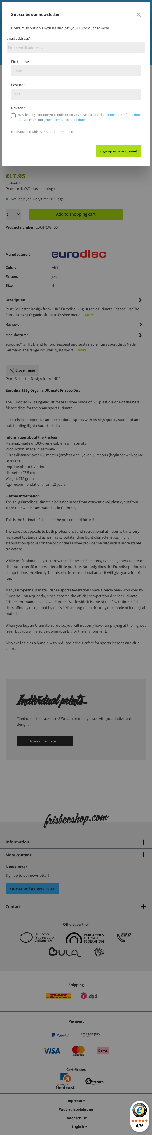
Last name (20, 84)
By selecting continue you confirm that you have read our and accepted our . (79, 117)
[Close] (138, 14)
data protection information (120, 114)
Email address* (18, 38)
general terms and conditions (64, 119)
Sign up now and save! (118, 151)
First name (20, 61)
